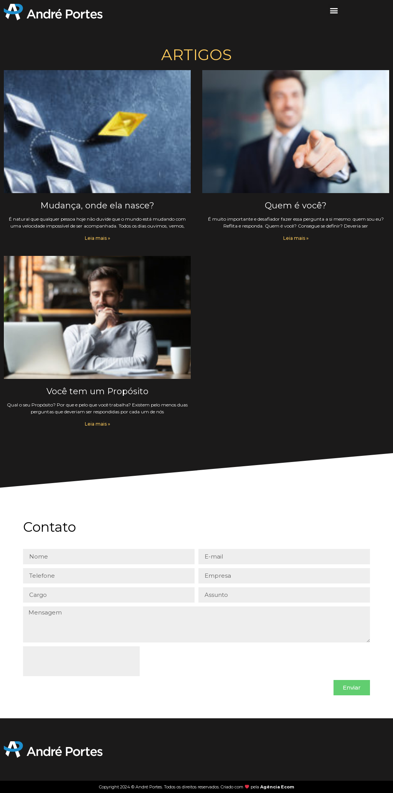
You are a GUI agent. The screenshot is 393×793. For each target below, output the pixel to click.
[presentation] (81, 661)
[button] (334, 10)
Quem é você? (296, 205)
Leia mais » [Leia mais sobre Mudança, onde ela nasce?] (97, 238)
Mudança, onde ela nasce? (97, 205)
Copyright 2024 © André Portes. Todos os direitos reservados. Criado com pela (196, 787)
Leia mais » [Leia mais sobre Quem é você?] (296, 238)
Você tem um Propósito (97, 391)
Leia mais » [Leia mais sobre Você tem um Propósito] (97, 424)
